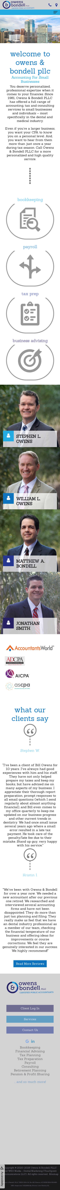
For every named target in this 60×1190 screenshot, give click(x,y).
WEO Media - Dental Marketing (25, 1170)
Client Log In (30, 1015)
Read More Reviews (30, 964)
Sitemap (53, 1174)
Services (30, 1026)
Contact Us (30, 1037)
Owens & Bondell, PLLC (44, 1167)
